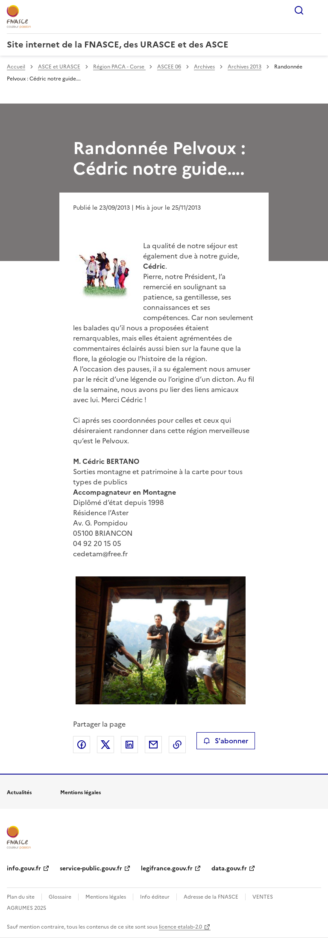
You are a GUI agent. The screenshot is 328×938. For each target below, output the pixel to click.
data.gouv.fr (229, 868)
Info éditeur (155, 897)
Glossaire (60, 897)
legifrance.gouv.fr (167, 868)
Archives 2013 (244, 67)
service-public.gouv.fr (91, 868)
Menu (316, 10)
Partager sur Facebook (81, 744)
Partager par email (153, 744)
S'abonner (225, 741)
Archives (204, 67)
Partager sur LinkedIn (129, 744)
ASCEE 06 (169, 67)
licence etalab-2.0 (180, 927)
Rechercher (299, 10)
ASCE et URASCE (59, 67)
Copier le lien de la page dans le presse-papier (177, 744)
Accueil (16, 67)
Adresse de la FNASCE (211, 897)
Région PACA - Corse (119, 67)
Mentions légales (105, 897)
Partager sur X (105, 744)
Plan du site (21, 897)
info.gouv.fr (24, 868)
